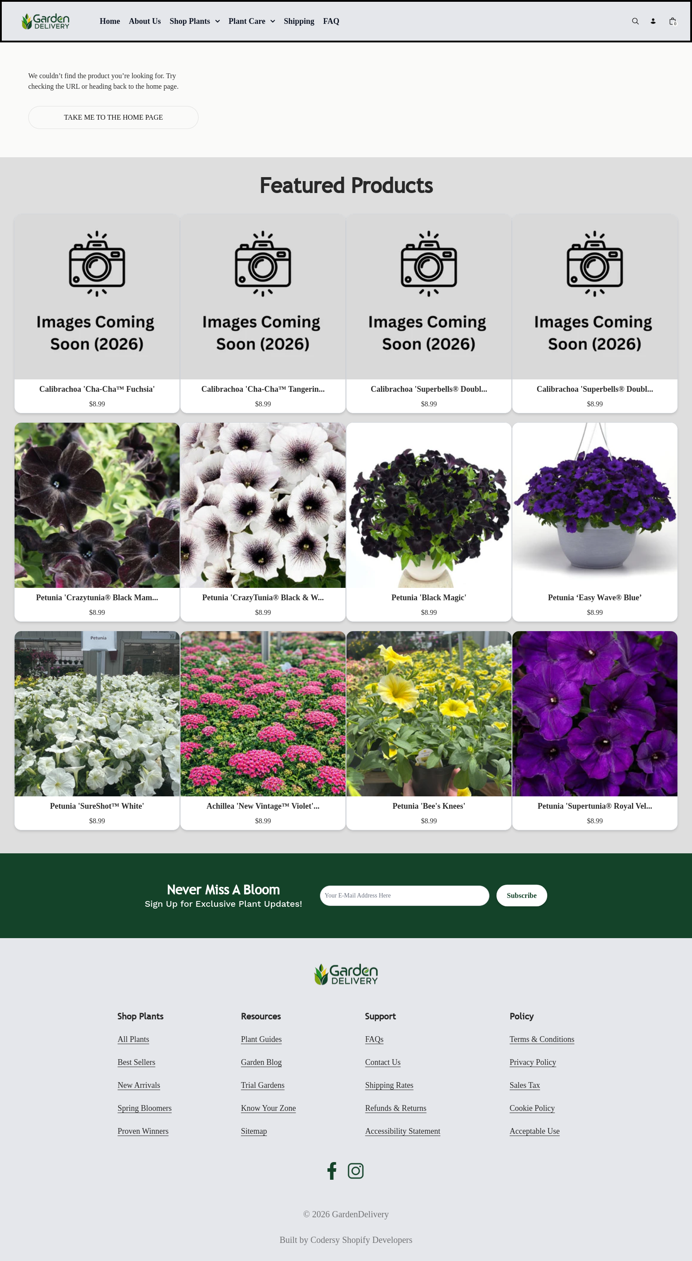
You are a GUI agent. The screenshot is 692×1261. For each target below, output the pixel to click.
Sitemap (254, 1131)
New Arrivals (138, 1085)
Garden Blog (261, 1062)
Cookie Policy (532, 1108)
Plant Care (252, 21)
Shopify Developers (377, 1240)
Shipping (299, 21)
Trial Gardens (263, 1085)
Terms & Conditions (542, 1039)
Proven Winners (142, 1131)
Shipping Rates (389, 1085)
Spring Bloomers (144, 1108)
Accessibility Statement (402, 1131)
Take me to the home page (113, 117)
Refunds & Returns (395, 1108)
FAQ (331, 21)
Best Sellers (136, 1062)
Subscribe (522, 895)
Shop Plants (195, 21)
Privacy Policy (533, 1062)
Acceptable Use (535, 1131)
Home (110, 21)
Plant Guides (261, 1039)
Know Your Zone (268, 1108)
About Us (145, 21)
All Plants (133, 1039)
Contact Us (383, 1062)
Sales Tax (525, 1085)
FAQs (374, 1039)
